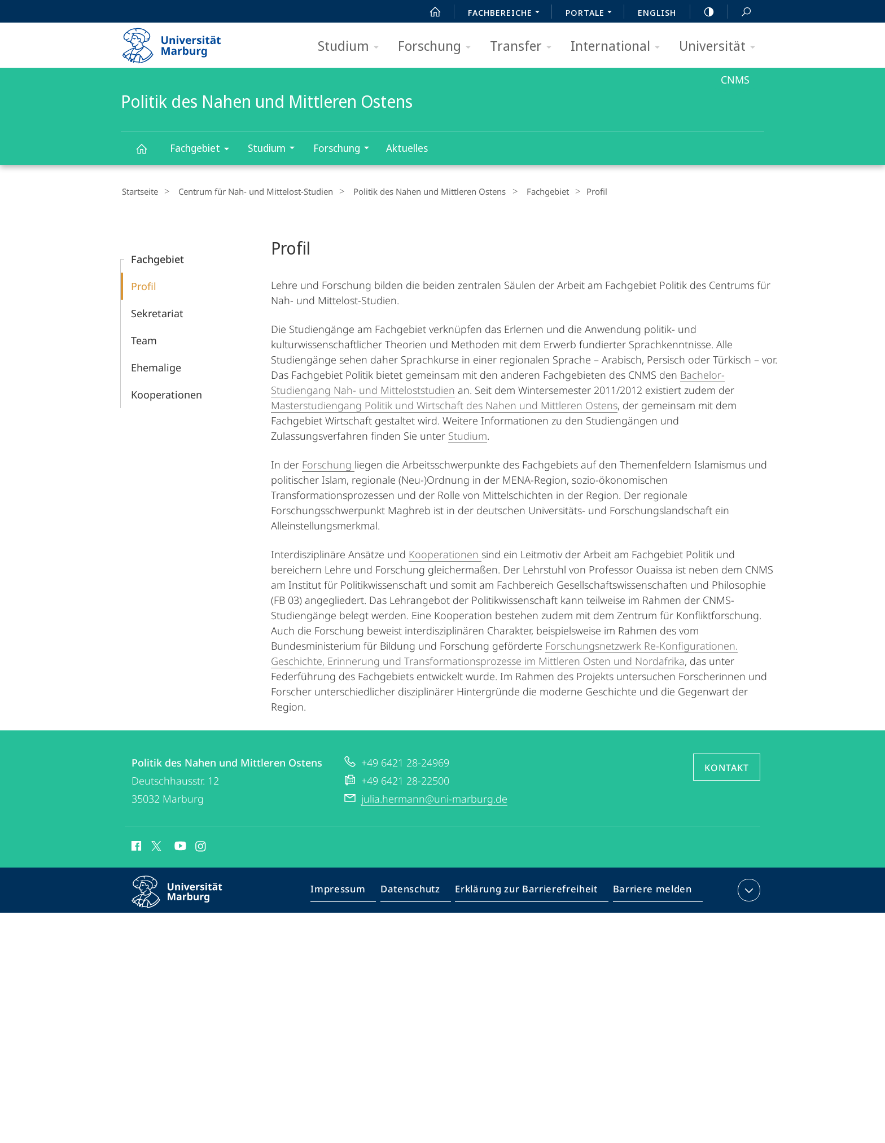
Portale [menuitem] (592, 13)
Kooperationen (166, 393)
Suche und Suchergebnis (740, 12)
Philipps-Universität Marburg (187, 899)
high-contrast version (702, 12)
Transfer (524, 46)
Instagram (201, 846)
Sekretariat (157, 311)
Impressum (351, 890)
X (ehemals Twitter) (154, 844)
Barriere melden (648, 890)
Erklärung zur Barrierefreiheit (530, 890)
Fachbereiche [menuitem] (507, 13)
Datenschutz (420, 890)
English (657, 12)
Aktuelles (407, 148)
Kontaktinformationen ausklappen (747, 888)
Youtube (179, 846)
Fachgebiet (203, 150)
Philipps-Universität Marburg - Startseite (181, 42)
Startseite (139, 191)
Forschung (438, 46)
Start (429, 12)
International (619, 46)
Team (144, 338)
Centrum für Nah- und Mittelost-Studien (249, 191)
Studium (352, 46)
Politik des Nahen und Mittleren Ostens (147, 154)
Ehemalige (156, 366)
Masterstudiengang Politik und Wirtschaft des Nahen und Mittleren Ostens (444, 403)
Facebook (135, 846)
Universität (721, 46)
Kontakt (726, 766)
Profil (143, 284)
